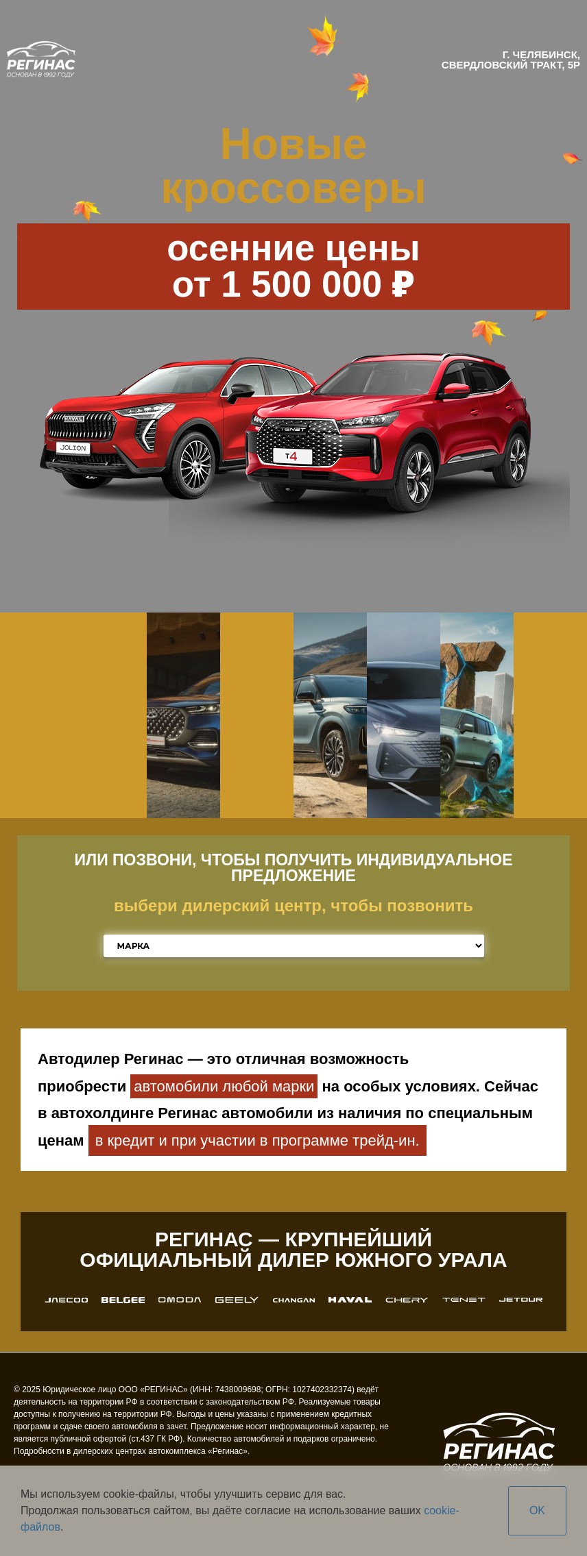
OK (537, 1510)
